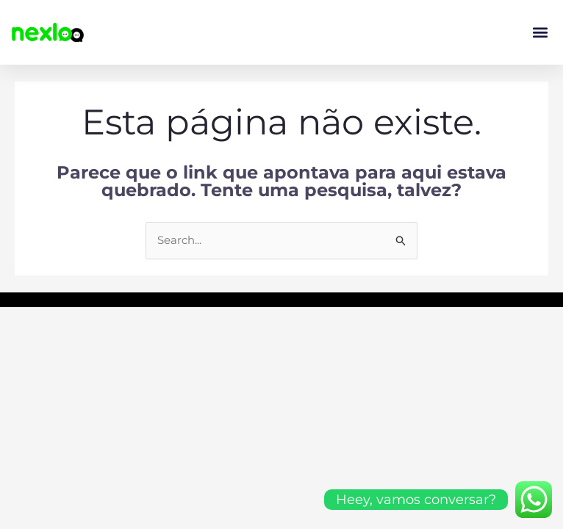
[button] (540, 33)
